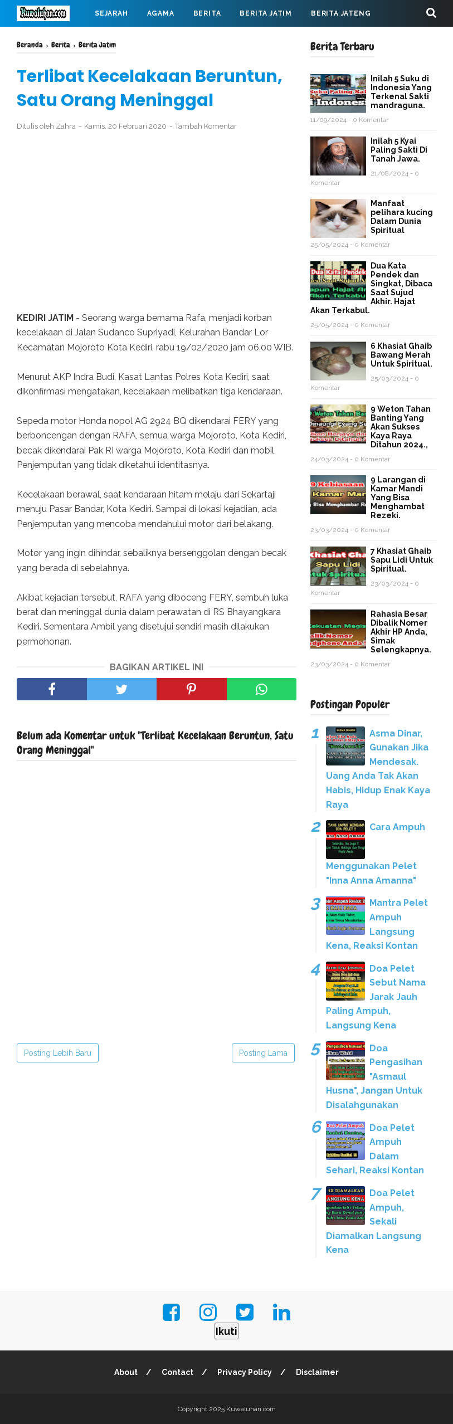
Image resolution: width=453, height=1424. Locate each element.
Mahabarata (201, 40)
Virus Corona (128, 40)
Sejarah (111, 13)
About (126, 1372)
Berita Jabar (53, 40)
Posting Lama (263, 1053)
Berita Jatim (266, 13)
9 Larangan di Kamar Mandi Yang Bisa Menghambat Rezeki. (398, 497)
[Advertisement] (156, 222)
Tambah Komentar (206, 126)
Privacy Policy (244, 1372)
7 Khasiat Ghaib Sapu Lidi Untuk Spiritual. (402, 560)
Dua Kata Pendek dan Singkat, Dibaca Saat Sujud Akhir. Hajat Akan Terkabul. (371, 288)
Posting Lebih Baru (57, 1053)
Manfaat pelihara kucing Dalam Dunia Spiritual (402, 217)
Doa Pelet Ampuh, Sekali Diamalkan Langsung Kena (373, 1221)
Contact (177, 1372)
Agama (160, 13)
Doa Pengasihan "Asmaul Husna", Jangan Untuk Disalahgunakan (374, 1076)
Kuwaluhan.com (251, 1409)
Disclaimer (317, 1372)
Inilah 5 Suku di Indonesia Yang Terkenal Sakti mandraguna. (401, 92)
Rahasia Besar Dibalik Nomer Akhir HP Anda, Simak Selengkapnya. (401, 631)
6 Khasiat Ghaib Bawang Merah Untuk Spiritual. (401, 355)
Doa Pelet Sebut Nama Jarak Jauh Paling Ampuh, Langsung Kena (376, 997)
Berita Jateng (341, 13)
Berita (207, 13)
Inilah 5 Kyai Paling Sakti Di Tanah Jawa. (399, 149)
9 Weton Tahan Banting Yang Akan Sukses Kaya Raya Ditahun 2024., (401, 426)
